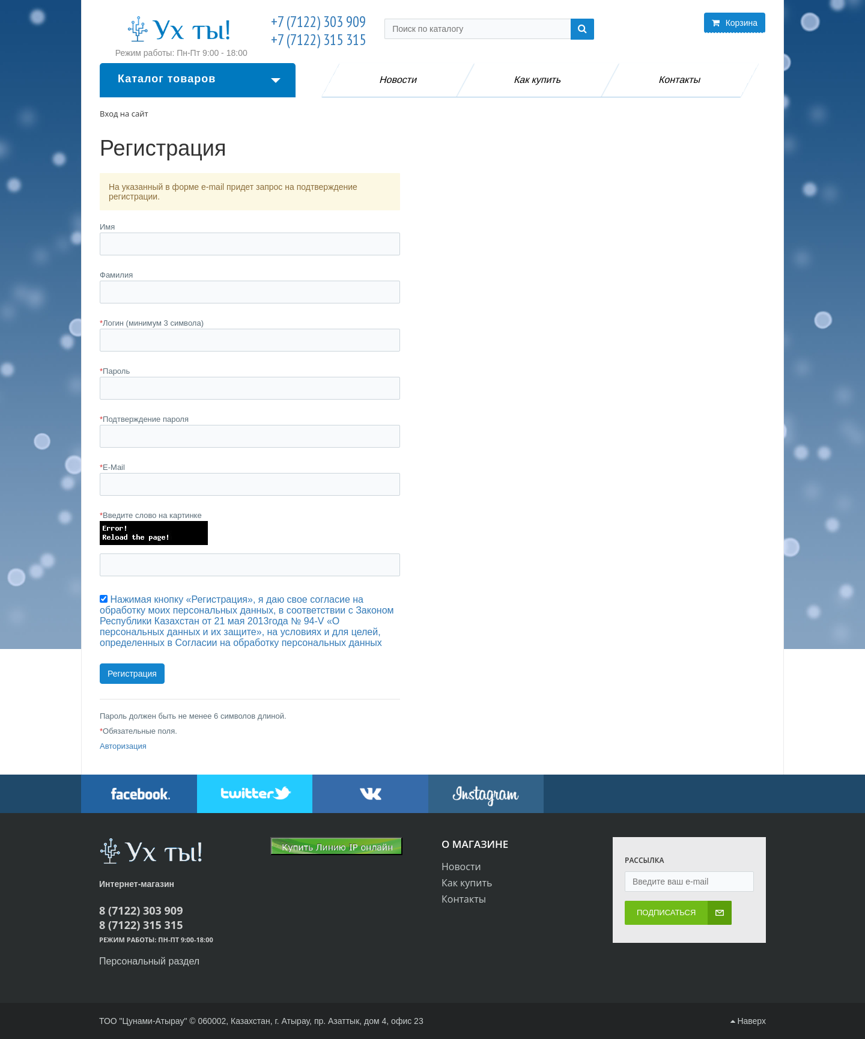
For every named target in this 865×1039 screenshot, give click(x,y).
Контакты (680, 80)
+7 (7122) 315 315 (318, 39)
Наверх (748, 1021)
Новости (398, 80)
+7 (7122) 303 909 (318, 21)
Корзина (734, 23)
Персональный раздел (149, 961)
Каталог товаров (199, 79)
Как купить (538, 80)
